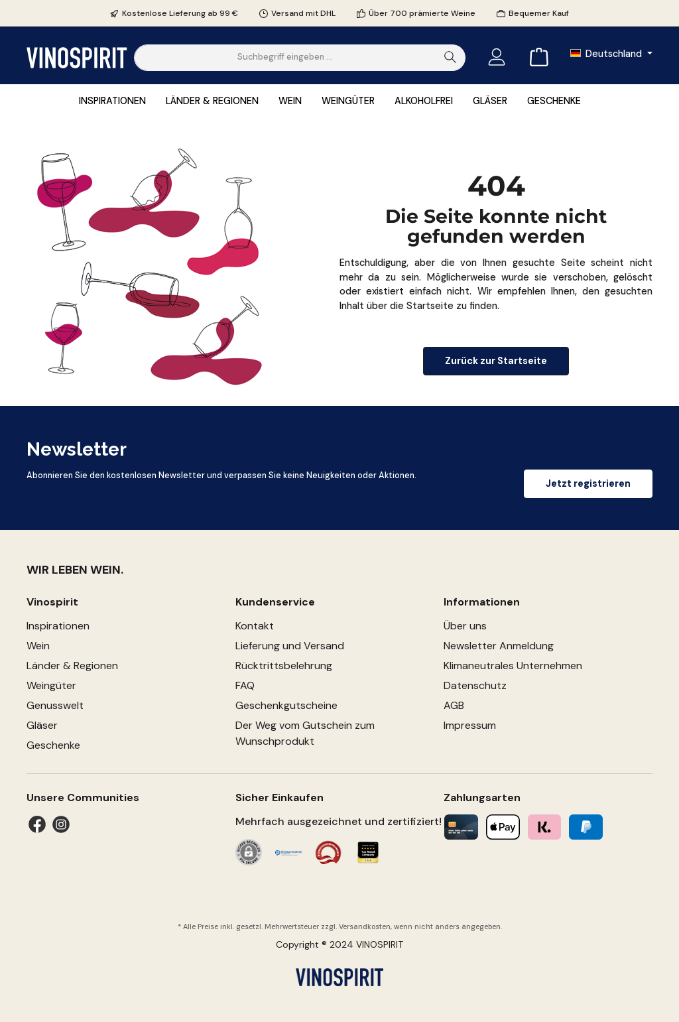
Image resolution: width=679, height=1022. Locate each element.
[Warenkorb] (535, 57)
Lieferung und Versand (289, 646)
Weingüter (51, 685)
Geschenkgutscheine (286, 705)
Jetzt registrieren (588, 483)
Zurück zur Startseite (496, 361)
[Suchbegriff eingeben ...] (285, 57)
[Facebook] (37, 824)
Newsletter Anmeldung (499, 646)
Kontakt (254, 626)
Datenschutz (475, 685)
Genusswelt (55, 705)
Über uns (465, 626)
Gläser (42, 725)
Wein (38, 646)
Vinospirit (52, 602)
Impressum (470, 725)
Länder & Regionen (72, 665)
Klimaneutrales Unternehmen (513, 665)
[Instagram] (61, 824)
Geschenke (53, 745)
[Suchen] (450, 57)
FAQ (245, 685)
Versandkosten (365, 926)
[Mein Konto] (497, 57)
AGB (454, 705)
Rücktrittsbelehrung (283, 665)
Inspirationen (58, 626)
